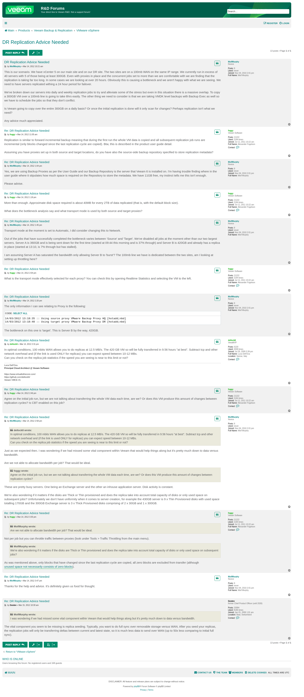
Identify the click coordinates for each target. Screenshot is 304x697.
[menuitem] (284, 23)
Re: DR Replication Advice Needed (26, 130)
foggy (230, 131)
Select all (20, 313)
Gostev (231, 601)
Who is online (12, 659)
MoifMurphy (233, 62)
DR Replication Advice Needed (35, 42)
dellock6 (232, 340)
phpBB (137, 686)
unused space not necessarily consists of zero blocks (38, 566)
